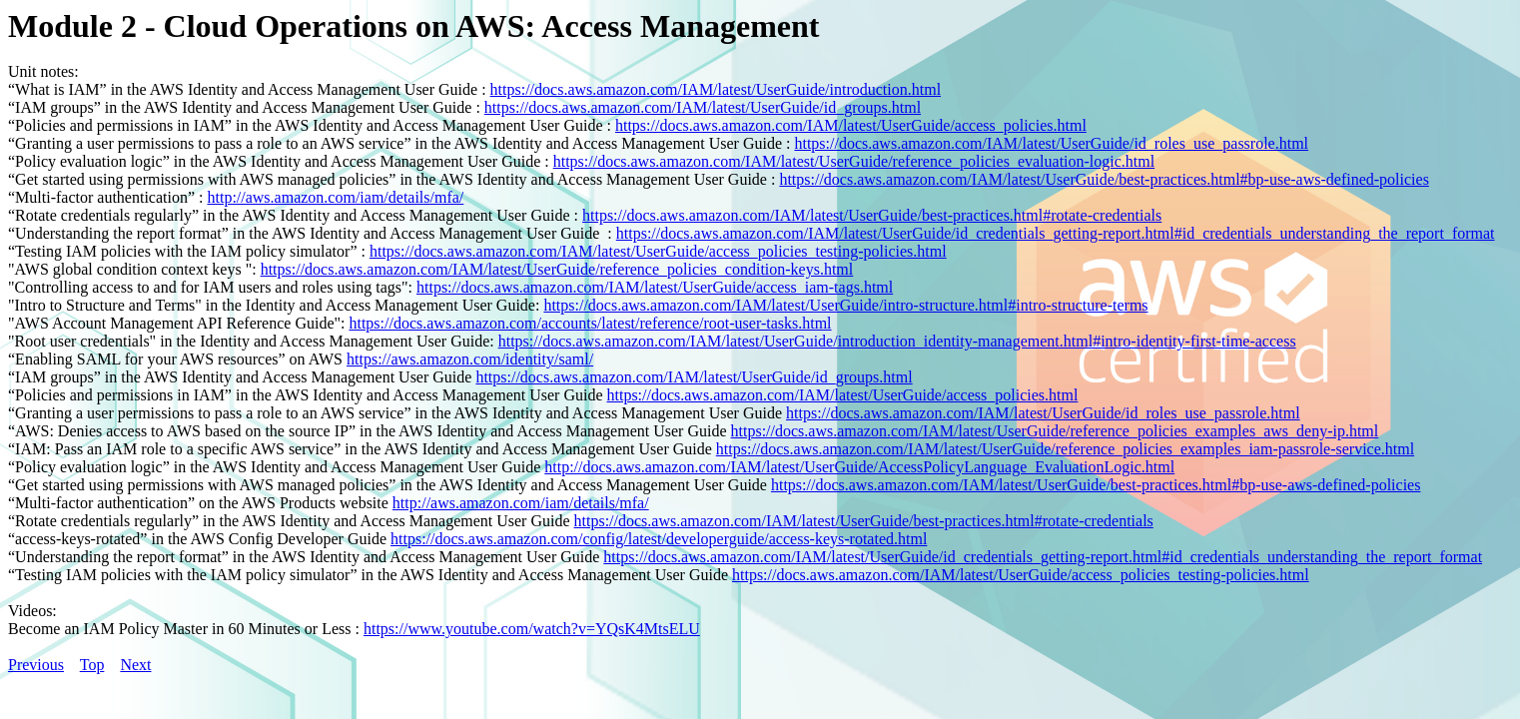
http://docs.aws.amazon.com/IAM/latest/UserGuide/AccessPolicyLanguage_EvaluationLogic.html (859, 466)
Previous (36, 664)
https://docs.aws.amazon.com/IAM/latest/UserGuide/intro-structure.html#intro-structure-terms (845, 305)
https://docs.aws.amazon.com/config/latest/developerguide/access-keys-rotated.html (658, 538)
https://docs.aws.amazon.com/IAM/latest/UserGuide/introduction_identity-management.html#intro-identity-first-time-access (897, 341)
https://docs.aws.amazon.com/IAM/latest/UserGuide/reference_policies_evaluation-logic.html (853, 161)
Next (135, 664)
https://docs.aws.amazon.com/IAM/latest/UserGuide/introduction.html (715, 89)
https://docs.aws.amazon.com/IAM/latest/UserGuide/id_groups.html (702, 107)
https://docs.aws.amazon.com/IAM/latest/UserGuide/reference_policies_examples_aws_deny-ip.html (1055, 430)
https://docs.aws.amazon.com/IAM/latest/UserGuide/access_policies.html (851, 125)
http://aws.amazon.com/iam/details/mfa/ (335, 197)
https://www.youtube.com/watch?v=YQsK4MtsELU (532, 628)
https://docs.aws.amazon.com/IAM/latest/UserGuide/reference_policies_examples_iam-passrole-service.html (1065, 448)
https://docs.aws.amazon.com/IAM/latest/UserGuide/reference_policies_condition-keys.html (557, 269)
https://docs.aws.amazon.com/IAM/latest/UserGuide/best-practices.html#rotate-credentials (871, 215)
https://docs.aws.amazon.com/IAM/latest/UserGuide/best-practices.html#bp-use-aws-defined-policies (1103, 179)
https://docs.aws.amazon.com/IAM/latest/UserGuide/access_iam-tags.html (654, 287)
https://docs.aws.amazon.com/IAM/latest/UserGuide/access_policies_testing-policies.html (658, 251)
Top (92, 664)
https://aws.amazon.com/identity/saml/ (470, 359)
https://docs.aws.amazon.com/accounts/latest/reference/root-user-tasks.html (590, 323)
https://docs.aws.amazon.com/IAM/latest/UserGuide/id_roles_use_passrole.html (1051, 143)
